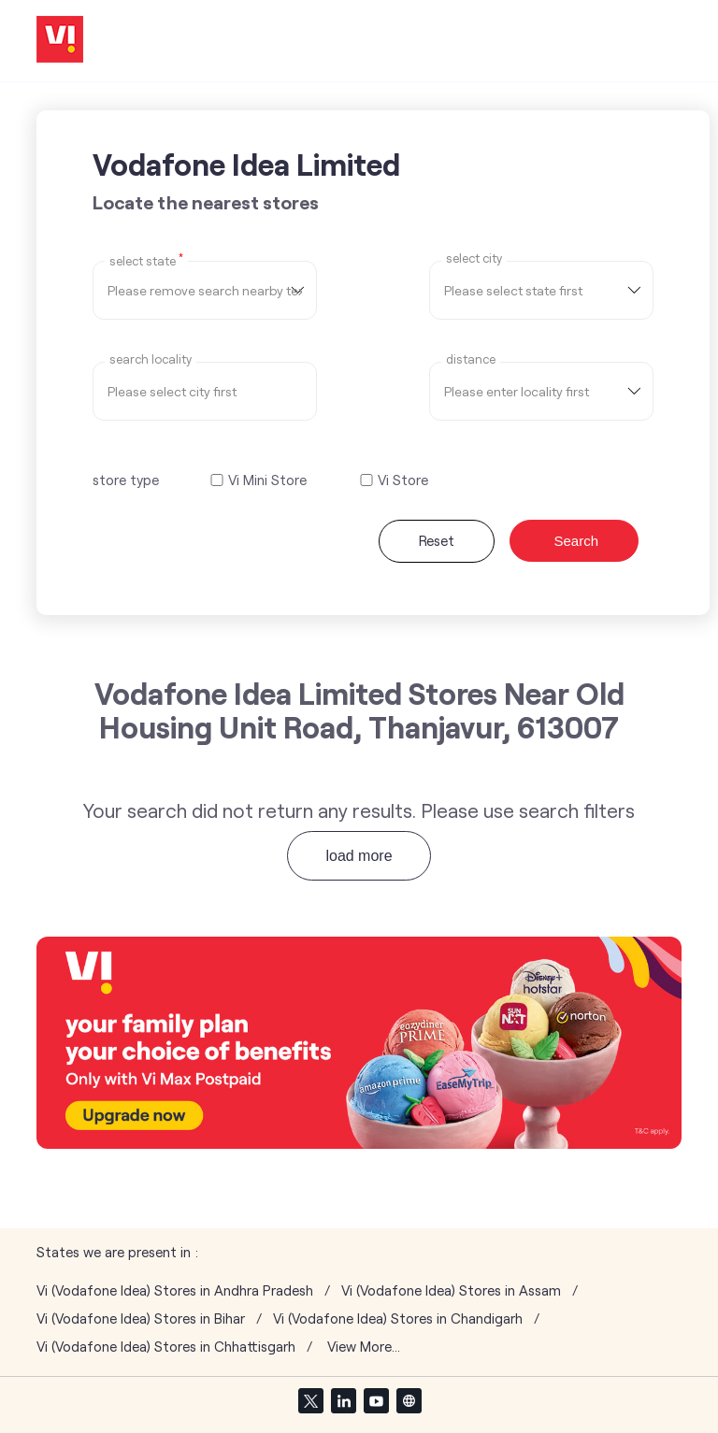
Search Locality (150, 359)
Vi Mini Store (267, 480)
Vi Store (403, 480)
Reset (436, 540)
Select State (146, 259)
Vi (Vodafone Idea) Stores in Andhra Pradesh (174, 1290)
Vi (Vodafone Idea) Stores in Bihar (140, 1318)
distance (470, 359)
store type (126, 479)
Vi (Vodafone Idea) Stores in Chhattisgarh (165, 1346)
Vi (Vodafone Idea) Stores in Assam (451, 1290)
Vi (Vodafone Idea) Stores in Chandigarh (398, 1318)
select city (474, 258)
